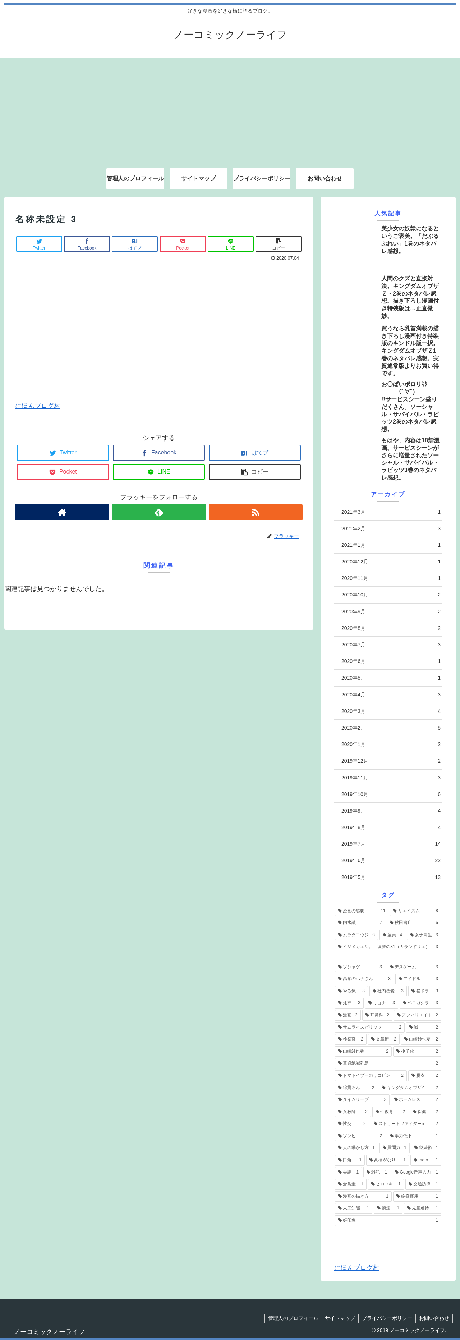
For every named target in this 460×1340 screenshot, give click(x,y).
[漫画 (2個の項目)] (348, 1015)
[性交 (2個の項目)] (352, 1124)
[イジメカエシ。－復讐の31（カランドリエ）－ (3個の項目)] (388, 951)
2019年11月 (391, 777)
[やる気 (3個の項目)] (351, 991)
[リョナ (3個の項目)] (381, 1003)
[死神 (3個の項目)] (349, 1003)
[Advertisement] (230, 108)
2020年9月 (391, 611)
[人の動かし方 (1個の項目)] (356, 1148)
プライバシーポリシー (386, 1318)
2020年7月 (391, 644)
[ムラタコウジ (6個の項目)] (356, 935)
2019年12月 (391, 760)
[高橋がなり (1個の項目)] (387, 1160)
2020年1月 (391, 744)
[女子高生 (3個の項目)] (424, 935)
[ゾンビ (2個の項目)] (360, 1136)
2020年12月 (391, 561)
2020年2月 (391, 727)
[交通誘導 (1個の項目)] (423, 1184)
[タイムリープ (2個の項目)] (362, 1099)
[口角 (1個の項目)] (350, 1160)
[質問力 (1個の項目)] (395, 1148)
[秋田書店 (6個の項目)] (414, 923)
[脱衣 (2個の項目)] (424, 1075)
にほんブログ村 (37, 406)
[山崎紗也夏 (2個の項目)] (421, 1039)
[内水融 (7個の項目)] (360, 923)
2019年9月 (391, 810)
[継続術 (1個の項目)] (426, 1148)
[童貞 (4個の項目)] (392, 935)
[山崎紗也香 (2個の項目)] (363, 1051)
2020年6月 (391, 661)
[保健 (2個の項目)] (425, 1112)
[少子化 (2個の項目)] (417, 1051)
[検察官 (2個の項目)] (351, 1039)
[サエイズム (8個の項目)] (415, 911)
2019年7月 (391, 844)
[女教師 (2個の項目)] (353, 1112)
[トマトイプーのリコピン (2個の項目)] (371, 1075)
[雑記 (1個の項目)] (376, 1172)
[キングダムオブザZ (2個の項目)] (410, 1088)
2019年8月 (391, 827)
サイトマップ (338, 1318)
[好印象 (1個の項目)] (388, 1220)
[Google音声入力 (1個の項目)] (416, 1172)
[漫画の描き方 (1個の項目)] (363, 1196)
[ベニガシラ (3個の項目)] (420, 1003)
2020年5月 (391, 677)
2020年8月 (391, 628)
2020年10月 (391, 594)
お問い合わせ (434, 1318)
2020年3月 (391, 711)
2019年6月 (391, 860)
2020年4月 (391, 694)
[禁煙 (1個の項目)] (388, 1208)
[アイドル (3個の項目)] (418, 979)
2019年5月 (391, 877)
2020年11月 (391, 578)
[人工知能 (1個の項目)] (353, 1208)
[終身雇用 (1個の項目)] (417, 1196)
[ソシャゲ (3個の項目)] (360, 967)
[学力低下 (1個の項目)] (414, 1136)
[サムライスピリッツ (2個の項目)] (370, 1027)
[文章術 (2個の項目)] (384, 1039)
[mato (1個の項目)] (425, 1160)
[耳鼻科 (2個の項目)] (377, 1015)
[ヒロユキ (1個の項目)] (386, 1184)
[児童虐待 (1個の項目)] (422, 1208)
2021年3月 (391, 512)
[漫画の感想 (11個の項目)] (361, 911)
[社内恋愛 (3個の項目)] (388, 991)
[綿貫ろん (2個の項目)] (356, 1088)
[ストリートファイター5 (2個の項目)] (406, 1124)
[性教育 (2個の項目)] (390, 1112)
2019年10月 (391, 794)
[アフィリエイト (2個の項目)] (417, 1015)
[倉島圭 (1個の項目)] (351, 1184)
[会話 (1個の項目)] (348, 1172)
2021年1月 (391, 545)
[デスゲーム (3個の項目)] (414, 967)
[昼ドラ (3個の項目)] (424, 991)
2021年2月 (391, 528)
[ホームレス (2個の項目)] (416, 1099)
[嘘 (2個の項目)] (423, 1027)
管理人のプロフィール (290, 1318)
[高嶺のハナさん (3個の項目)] (364, 979)
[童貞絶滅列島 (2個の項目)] (388, 1063)
